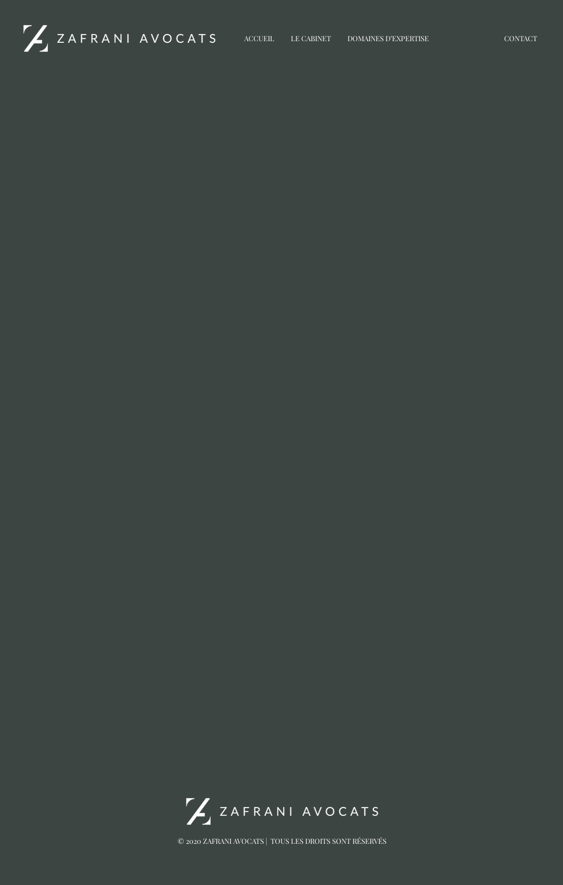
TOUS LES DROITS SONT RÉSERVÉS (329, 840)
